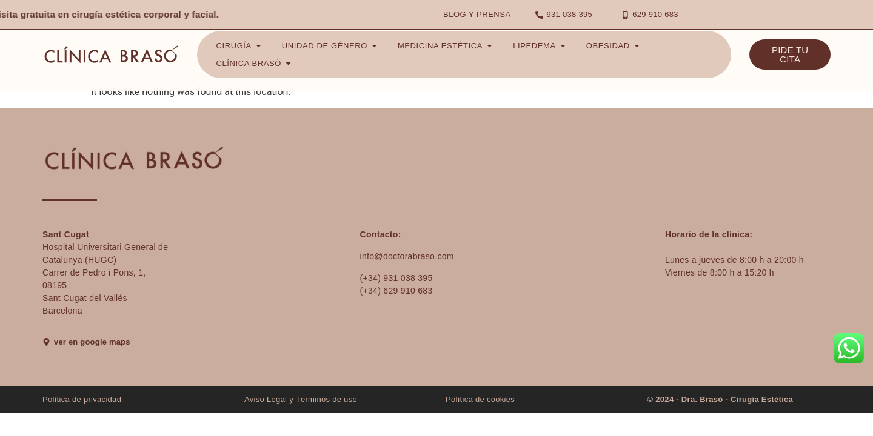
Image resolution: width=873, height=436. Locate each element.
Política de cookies (480, 399)
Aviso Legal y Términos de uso (300, 399)
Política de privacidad (81, 399)
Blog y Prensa (477, 14)
